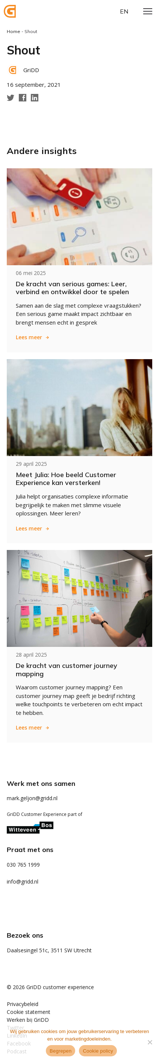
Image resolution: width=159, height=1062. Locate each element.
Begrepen (60, 1051)
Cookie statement (28, 1011)
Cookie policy (98, 1051)
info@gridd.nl (22, 881)
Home (13, 31)
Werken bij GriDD (28, 1019)
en (124, 11)
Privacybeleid (22, 1004)
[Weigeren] (149, 1042)
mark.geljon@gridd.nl (32, 798)
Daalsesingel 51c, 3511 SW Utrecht (49, 950)
